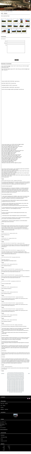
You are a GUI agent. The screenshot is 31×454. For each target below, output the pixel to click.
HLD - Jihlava (3, 405)
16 (7, 373)
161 (17, 385)
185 (7, 388)
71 (11, 377)
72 (12, 377)
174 (22, 386)
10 (16, 372)
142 (19, 383)
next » (29, 373)
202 (19, 389)
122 (19, 381)
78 (20, 377)
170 (16, 386)
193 (21, 388)
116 (9, 381)
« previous (2, 373)
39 (20, 374)
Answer (3, 178)
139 (14, 383)
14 (21, 372)
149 (14, 384)
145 (7, 384)
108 (12, 380)
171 (17, 386)
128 (12, 382)
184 (22, 387)
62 (16, 376)
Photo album (5, 11)
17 (8, 373)
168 (12, 386)
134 (22, 382)
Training (2, 407)
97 (11, 379)
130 (16, 382)
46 (12, 375)
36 (16, 374)
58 (11, 376)
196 (9, 389)
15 (22, 372)
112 (19, 380)
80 (23, 377)
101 (17, 379)
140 (16, 383)
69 (8, 377)
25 (19, 373)
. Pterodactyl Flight (4, 437)
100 (15, 379)
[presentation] (15, 56)
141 (17, 383)
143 (21, 383)
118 (12, 381)
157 (11, 385)
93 (23, 378)
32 (11, 374)
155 (7, 385)
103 (20, 379)
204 (22, 389)
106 (9, 380)
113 (21, 380)
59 (12, 376)
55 (7, 376)
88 (16, 378)
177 (11, 387)
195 (7, 389)
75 (16, 377)
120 (16, 381)
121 (17, 381)
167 (11, 386)
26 (20, 373)
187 (11, 388)
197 (11, 389)
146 (9, 384)
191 (17, 388)
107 (11, 380)
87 (15, 378)
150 (16, 384)
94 (7, 379)
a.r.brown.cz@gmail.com (3, 429)
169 (14, 386)
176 (9, 387)
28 (23, 373)
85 (12, 378)
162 (19, 385)
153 (21, 384)
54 (23, 375)
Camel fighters (6, 2)
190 (16, 388)
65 (20, 376)
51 (19, 375)
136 (9, 383)
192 (19, 388)
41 (23, 374)
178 (12, 387)
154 (22, 384)
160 (16, 385)
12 (18, 372)
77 (19, 377)
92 (21, 378)
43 (8, 375)
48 (15, 375)
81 (7, 378)
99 (14, 379)
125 (7, 382)
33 (12, 374)
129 (14, 382)
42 (7, 375)
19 (11, 373)
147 (11, 384)
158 (12, 385)
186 (9, 388)
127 (11, 382)
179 (14, 387)
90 (19, 378)
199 (14, 389)
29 (7, 374)
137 (11, 383)
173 (21, 386)
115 (7, 381)
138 (12, 383)
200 (16, 389)
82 (8, 378)
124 (22, 381)
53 (21, 375)
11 (17, 372)
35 (15, 374)
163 (21, 385)
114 (22, 380)
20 (12, 373)
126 (9, 382)
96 (10, 379)
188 (12, 388)
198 (12, 389)
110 (16, 380)
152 (19, 384)
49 (16, 375)
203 (21, 389)
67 (23, 376)
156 (9, 385)
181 (17, 387)
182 (19, 387)
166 (9, 386)
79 (21, 377)
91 (20, 378)
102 (19, 379)
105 (7, 380)
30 (8, 374)
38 (19, 374)
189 (14, 388)
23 (16, 373)
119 (14, 381)
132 (19, 382)
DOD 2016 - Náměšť (4, 403)
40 (21, 374)
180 (16, 387)
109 (14, 380)
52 (20, 375)
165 (7, 386)
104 (22, 379)
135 (7, 383)
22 (15, 373)
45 (11, 375)
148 (12, 384)
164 (22, 385)
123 (21, 381)
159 (14, 385)
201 (17, 389)
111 (17, 380)
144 (22, 383)
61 (15, 376)
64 (19, 376)
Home (2, 11)
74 (15, 377)
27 (21, 373)
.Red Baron (2, 435)
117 (11, 381)
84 (11, 378)
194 (22, 388)
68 (7, 377)
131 (17, 382)
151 (17, 384)
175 (7, 387)
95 (9, 379)
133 (21, 382)
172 (19, 386)
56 (8, 376)
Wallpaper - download (4, 409)
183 (21, 387)
